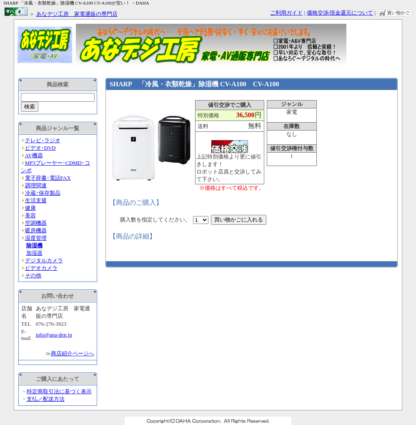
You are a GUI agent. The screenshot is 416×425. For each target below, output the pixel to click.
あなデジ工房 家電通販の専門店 (77, 14)
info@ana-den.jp (54, 335)
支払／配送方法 (46, 399)
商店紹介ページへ (72, 353)
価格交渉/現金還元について (340, 13)
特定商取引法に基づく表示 (59, 391)
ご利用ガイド (286, 13)
